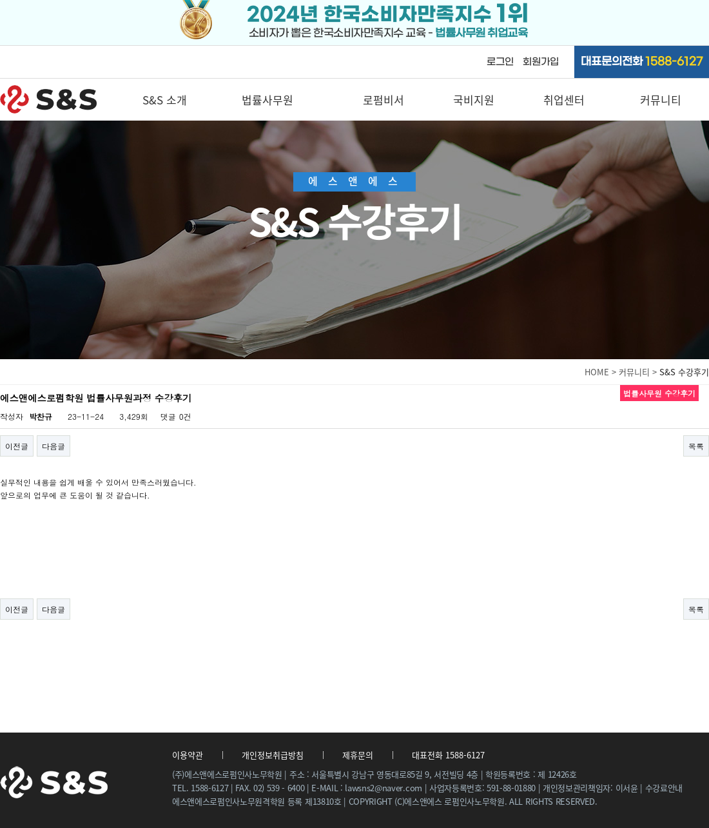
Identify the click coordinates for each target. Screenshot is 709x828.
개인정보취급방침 (273, 755)
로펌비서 (383, 100)
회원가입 (541, 62)
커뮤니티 (660, 100)
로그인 (500, 62)
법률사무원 (267, 100)
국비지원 (473, 100)
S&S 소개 (164, 100)
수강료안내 (664, 788)
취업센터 (564, 100)
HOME (597, 372)
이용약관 (187, 755)
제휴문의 (357, 755)
